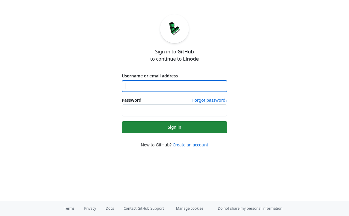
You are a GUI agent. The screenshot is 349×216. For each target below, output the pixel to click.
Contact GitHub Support (144, 208)
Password (131, 100)
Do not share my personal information (250, 208)
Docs (110, 208)
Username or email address (150, 76)
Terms (69, 208)
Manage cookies (189, 208)
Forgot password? (209, 100)
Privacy (90, 208)
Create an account (190, 145)
